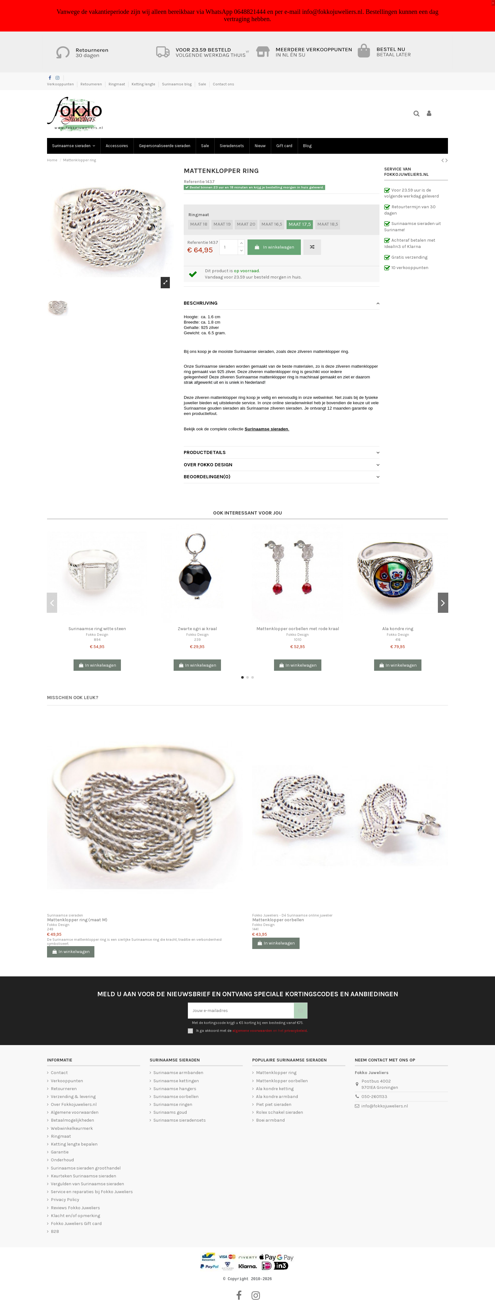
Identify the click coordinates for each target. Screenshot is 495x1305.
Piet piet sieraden (273, 1104)
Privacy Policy (65, 1199)
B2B (55, 1231)
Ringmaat (117, 84)
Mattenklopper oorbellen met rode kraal (297, 628)
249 (50, 929)
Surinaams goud (170, 1112)
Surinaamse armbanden (178, 1072)
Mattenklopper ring (276, 1072)
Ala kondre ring (397, 628)
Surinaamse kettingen (176, 1081)
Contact (59, 1072)
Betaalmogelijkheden (72, 1120)
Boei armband (270, 1120)
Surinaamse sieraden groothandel (86, 1168)
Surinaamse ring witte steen (97, 628)
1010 (297, 640)
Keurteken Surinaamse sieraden (83, 1176)
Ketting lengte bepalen (74, 1144)
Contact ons (223, 84)
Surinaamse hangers (174, 1088)
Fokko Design (97, 635)
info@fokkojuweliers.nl (384, 1106)
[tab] (281, 303)
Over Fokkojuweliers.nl (74, 1104)
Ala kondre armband (277, 1096)
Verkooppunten (61, 84)
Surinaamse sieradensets (179, 1120)
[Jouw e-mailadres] (241, 1010)
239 (197, 640)
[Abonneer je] (300, 1010)
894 (97, 640)
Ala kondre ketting (275, 1088)
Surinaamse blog (177, 84)
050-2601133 (374, 1096)
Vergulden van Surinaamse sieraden (87, 1184)
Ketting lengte (144, 84)
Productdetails (281, 452)
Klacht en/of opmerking (75, 1215)
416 (398, 640)
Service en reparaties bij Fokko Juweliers (92, 1191)
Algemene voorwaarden (74, 1112)
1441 (255, 929)
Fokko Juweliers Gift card (76, 1223)
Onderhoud (62, 1160)
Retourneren (92, 84)
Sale (202, 84)
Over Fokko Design (281, 465)
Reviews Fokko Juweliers (75, 1207)
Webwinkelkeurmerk (72, 1128)
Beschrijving (281, 303)
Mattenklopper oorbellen (278, 920)
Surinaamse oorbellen (176, 1096)
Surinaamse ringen (172, 1104)
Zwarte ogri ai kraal (197, 628)
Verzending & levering (73, 1096)
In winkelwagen (274, 247)
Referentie (194, 181)
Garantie (60, 1152)
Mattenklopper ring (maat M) (77, 920)
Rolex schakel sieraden (279, 1112)
